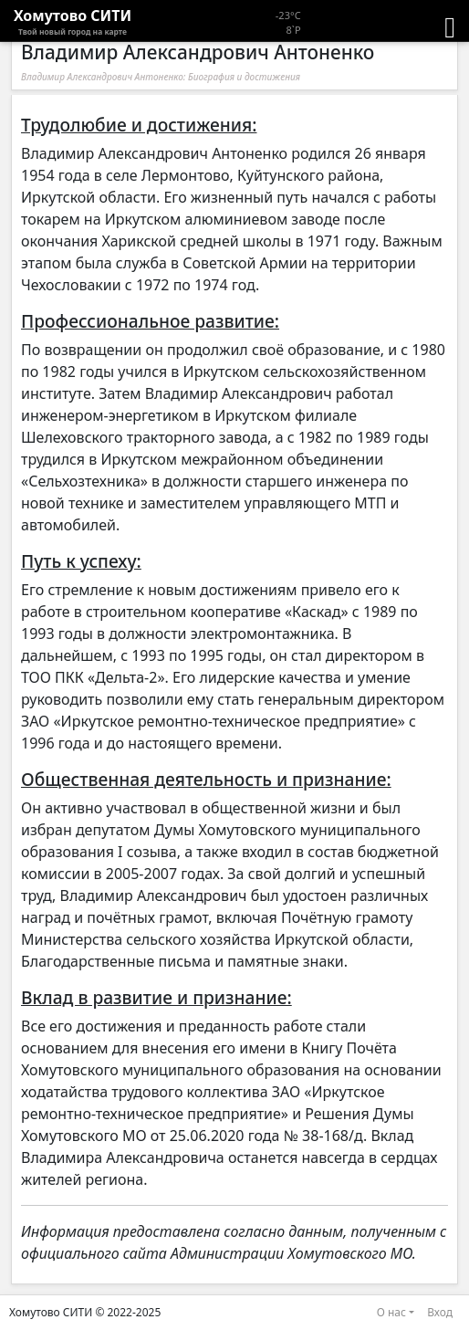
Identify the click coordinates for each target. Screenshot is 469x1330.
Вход (440, 1312)
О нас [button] (391, 1312)
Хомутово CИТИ (72, 21)
